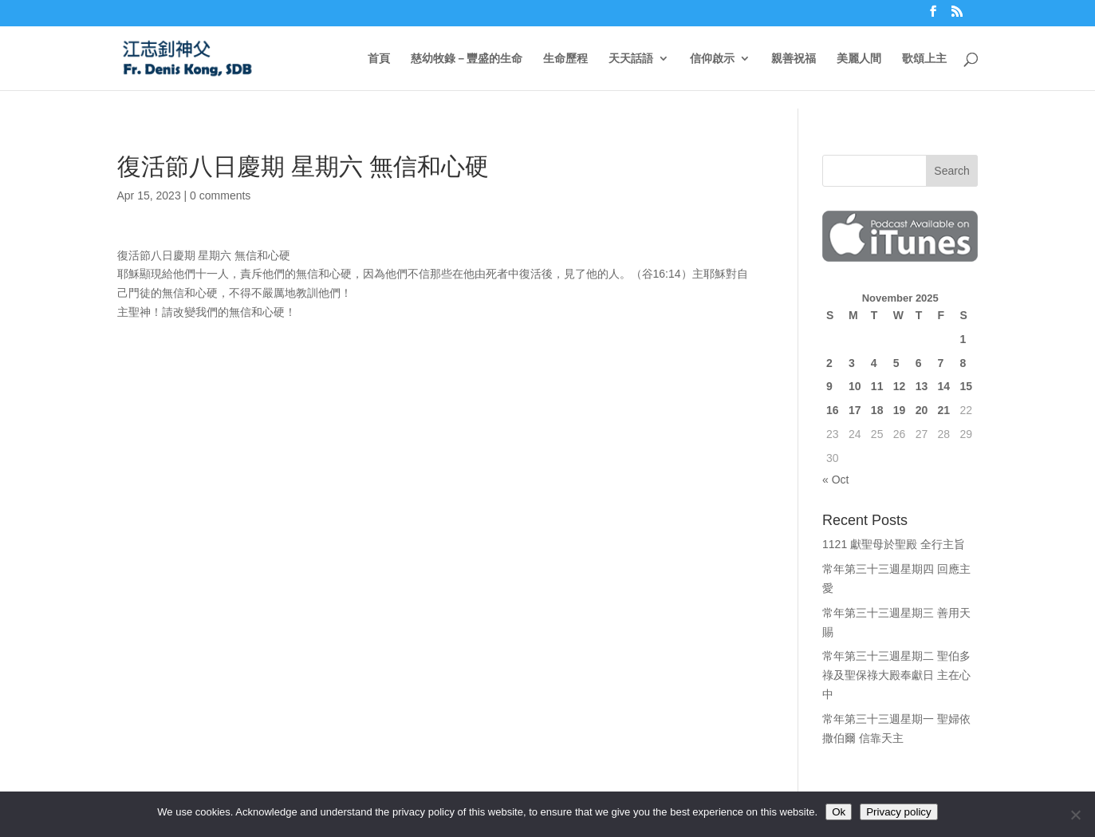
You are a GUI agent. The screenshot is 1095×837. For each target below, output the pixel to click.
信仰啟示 (712, 59)
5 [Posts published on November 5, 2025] (896, 363)
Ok (838, 812)
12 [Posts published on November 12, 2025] (899, 386)
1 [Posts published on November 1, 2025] (962, 339)
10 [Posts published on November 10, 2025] (855, 386)
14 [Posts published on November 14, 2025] (944, 386)
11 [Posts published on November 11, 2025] (877, 386)
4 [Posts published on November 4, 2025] (874, 363)
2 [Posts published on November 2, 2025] (829, 363)
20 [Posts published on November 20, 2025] (922, 410)
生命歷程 (565, 59)
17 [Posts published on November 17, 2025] (855, 410)
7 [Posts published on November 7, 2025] (941, 363)
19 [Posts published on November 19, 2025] (899, 410)
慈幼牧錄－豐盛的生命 (466, 59)
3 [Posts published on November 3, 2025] (852, 363)
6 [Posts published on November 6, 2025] (919, 363)
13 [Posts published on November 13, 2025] (922, 386)
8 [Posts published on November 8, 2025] (962, 363)
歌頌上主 (924, 59)
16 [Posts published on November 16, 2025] (832, 410)
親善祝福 (793, 59)
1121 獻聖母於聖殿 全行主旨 (893, 544)
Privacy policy (898, 812)
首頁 (379, 59)
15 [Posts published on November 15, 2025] (965, 386)
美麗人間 (859, 59)
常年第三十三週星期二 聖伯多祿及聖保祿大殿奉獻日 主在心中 (896, 675)
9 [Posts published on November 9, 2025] (829, 386)
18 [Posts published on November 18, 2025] (877, 410)
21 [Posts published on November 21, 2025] (944, 410)
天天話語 (631, 59)
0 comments (220, 195)
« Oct (835, 479)
